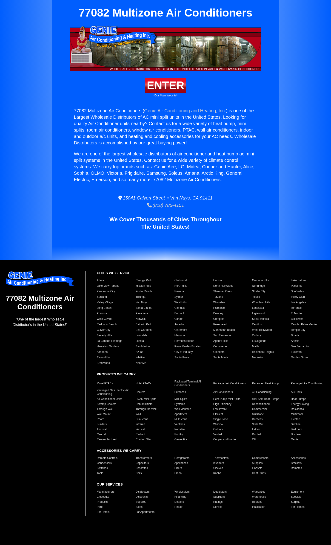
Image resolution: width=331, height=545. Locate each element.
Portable (179, 429)
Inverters (218, 463)
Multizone (258, 414)
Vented (217, 434)
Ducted (256, 434)
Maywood (180, 335)
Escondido (103, 357)
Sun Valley (297, 291)
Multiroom (297, 414)
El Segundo (259, 341)
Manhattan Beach (224, 329)
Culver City (103, 329)
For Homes (297, 506)
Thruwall (102, 429)
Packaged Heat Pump (265, 383)
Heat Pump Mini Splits (226, 399)
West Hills (180, 302)
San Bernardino (300, 346)
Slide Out (257, 424)
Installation (258, 506)
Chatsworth (181, 280)
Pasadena (142, 313)
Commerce (220, 346)
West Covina (104, 318)
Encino (217, 280)
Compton (219, 318)
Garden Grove (299, 357)
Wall (138, 414)
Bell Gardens (143, 329)
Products (102, 501)
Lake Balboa (298, 280)
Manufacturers (105, 491)
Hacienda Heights (263, 352)
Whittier (140, 357)
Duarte (295, 335)
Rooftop (179, 434)
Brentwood (103, 363)
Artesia (295, 341)
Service (218, 506)
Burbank (179, 313)
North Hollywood (223, 285)
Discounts (142, 496)
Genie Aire (180, 439)
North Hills (180, 285)
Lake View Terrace (108, 285)
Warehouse (259, 496)
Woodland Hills (261, 302)
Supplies (257, 463)
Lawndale (141, 335)
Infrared (140, 424)
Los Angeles (298, 302)
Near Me (141, 363)
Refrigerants (181, 458)
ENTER (165, 85)
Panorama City (106, 291)
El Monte (296, 313)
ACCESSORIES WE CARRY (119, 450)
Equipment (297, 491)
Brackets (296, 463)
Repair (178, 506)
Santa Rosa (181, 357)
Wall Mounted (182, 409)
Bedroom (296, 429)
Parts (100, 506)
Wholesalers (182, 491)
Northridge (258, 285)
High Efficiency (222, 404)
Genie (294, 439)
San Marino (143, 346)
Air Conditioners (223, 392)
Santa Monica (260, 318)
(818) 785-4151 (165, 205)
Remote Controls (107, 458)
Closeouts (103, 496)
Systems (179, 404)
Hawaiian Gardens (108, 346)
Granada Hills (260, 280)
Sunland (102, 296)
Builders (102, 424)
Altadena (102, 352)
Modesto (257, 357)
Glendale (179, 307)
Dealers (179, 501)
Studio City (258, 291)
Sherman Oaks (222, 291)
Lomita (140, 341)
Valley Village (105, 302)
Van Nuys (141, 302)
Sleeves (218, 468)
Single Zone (220, 419)
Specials (296, 496)
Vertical (140, 429)
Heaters (140, 392)
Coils (139, 473)
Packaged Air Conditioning (307, 383)
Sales (139, 506)
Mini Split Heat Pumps (265, 399)
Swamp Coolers (106, 404)
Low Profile (220, 409)
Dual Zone (142, 419)
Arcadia (179, 324)
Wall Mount (104, 414)
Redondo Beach (107, 324)
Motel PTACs (105, 383)
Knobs (217, 473)
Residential (297, 409)
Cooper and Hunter (225, 439)
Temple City (298, 329)
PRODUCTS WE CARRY (116, 374)
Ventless (179, 424)
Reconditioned (261, 404)
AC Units (296, 392)
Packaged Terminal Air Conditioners (188, 383)
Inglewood (258, 313)
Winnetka (219, 302)
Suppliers (219, 496)
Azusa (139, 352)
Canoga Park (144, 280)
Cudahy (257, 335)
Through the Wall (146, 409)
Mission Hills (143, 285)
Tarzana (218, 296)
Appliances (181, 463)
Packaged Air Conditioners (229, 383)
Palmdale (219, 307)
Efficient (218, 414)
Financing (180, 496)
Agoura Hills (220, 341)
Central (101, 434)
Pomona (102, 313)
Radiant (140, 434)
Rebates (257, 501)
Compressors (260, 458)
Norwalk (141, 318)
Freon (178, 473)
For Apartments (145, 512)
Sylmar (178, 296)
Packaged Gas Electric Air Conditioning (113, 392)
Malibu (256, 346)
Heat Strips (259, 473)
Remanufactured (107, 439)
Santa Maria (220, 357)
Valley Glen (298, 296)
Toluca (256, 296)
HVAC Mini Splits (146, 399)
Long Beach (104, 307)
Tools (100, 473)
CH (254, 439)
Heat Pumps (298, 399)
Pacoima (296, 285)
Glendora (219, 352)
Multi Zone (180, 419)
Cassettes (142, 468)
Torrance (296, 307)
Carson (178, 318)
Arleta (100, 280)
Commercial (259, 409)
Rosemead (220, 324)
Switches (102, 468)
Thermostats (221, 458)
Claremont (180, 329)
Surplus (295, 501)
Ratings (218, 501)
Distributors (143, 491)
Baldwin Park (144, 324)
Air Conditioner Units (109, 399)
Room (100, 419)
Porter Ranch (144, 291)
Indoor (256, 429)
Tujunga (141, 296)
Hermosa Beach (184, 341)
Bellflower (297, 318)
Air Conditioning (262, 392)
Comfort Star (143, 439)
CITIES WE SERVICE (113, 273)
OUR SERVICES (110, 484)
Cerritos (257, 324)
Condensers (104, 463)
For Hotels (103, 512)
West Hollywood (262, 329)
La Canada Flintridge (109, 341)
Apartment (180, 414)
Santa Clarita (143, 307)
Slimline (295, 424)
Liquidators (220, 491)
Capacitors (142, 463)
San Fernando (222, 335)
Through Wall (105, 409)
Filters (178, 468)
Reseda (179, 291)
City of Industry (183, 352)
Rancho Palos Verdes (304, 324)
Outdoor (218, 429)
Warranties (258, 491)
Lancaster (258, 307)
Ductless (257, 419)
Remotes (296, 468)
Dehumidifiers (144, 404)
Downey (218, 313)
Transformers (144, 458)
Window (218, 424)
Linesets (257, 468)
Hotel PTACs (143, 383)
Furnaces (180, 392)
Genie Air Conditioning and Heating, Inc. (185, 110)
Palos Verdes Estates (187, 346)
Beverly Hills (104, 335)
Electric (295, 419)
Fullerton (296, 352)
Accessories (298, 458)
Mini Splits (180, 399)
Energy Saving (300, 404)
